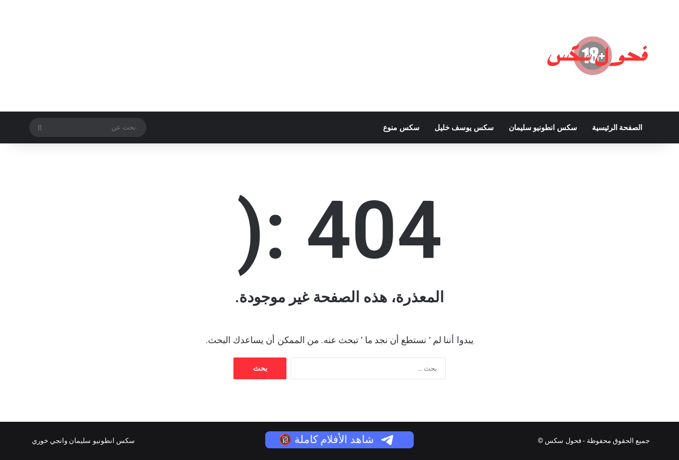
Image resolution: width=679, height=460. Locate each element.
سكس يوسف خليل (464, 127)
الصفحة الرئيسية (617, 127)
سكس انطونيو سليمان (543, 127)
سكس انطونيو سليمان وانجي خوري (83, 441)
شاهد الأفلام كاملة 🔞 (337, 439)
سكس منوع (401, 127)
